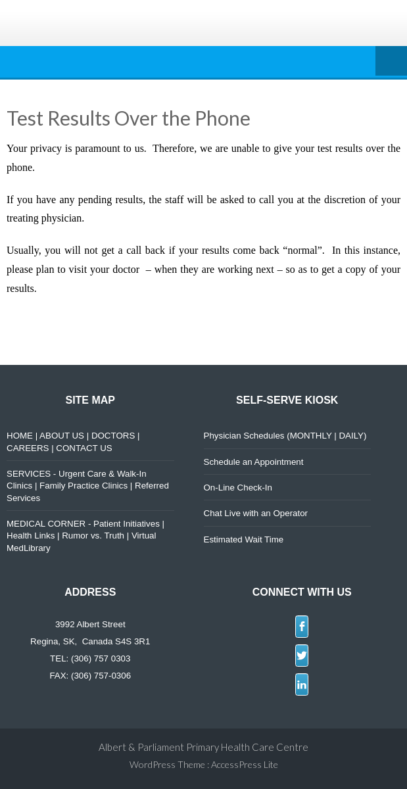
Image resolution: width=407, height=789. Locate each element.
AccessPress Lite (244, 764)
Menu (391, 62)
